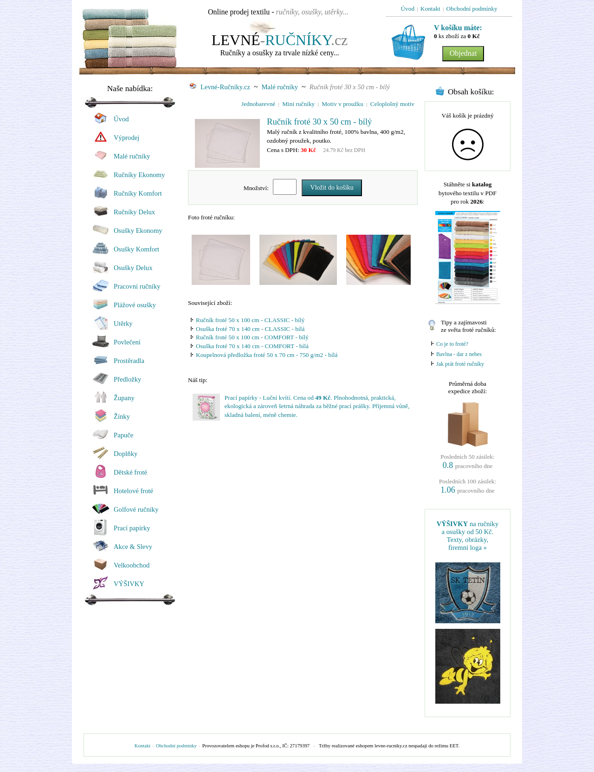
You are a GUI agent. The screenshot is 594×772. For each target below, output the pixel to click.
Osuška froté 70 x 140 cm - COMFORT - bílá (252, 346)
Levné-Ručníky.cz (219, 87)
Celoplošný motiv (392, 103)
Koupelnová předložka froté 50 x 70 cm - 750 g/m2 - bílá (266, 354)
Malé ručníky (280, 87)
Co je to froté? (452, 344)
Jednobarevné (258, 103)
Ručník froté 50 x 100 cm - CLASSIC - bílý (250, 320)
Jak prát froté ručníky (460, 364)
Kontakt (142, 745)
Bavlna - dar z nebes (459, 354)
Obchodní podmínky (176, 745)
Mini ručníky (298, 103)
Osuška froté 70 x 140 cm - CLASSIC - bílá (250, 328)
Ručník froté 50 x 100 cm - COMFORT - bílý (252, 337)
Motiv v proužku (342, 103)
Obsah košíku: (471, 91)
